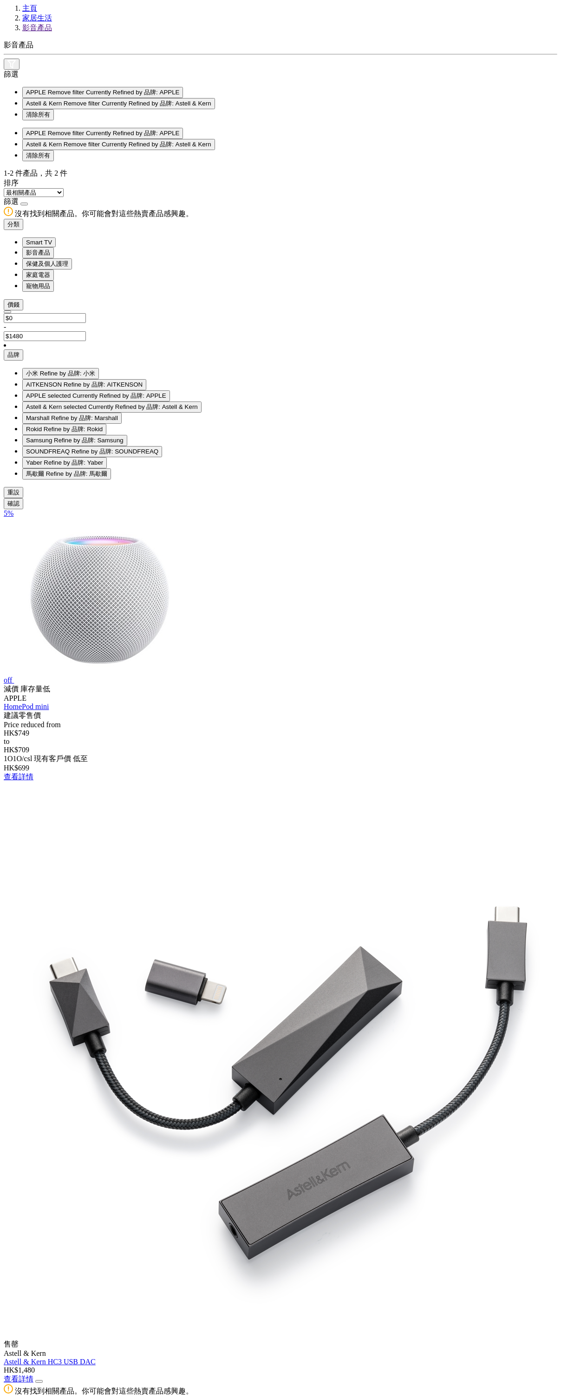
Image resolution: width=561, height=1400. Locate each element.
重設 (13, 492)
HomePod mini (26, 706)
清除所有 (38, 114)
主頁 (29, 8)
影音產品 (37, 28)
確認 (13, 503)
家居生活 (37, 18)
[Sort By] (34, 192)
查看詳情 (18, 777)
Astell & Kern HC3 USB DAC (50, 1362)
